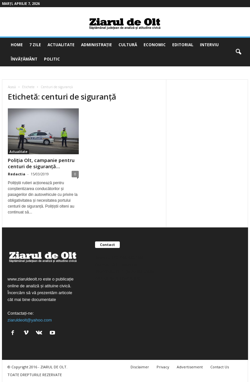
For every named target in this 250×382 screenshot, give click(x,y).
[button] (238, 52)
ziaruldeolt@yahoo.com (29, 320)
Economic (155, 45)
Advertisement (190, 366)
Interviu (209, 45)
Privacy (163, 366)
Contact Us (219, 366)
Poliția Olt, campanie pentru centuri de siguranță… (41, 163)
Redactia (16, 173)
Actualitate (61, 45)
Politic (52, 59)
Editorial (182, 45)
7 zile (35, 45)
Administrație (96, 45)
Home (17, 45)
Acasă (12, 87)
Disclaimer (140, 366)
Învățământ (24, 59)
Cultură (127, 45)
